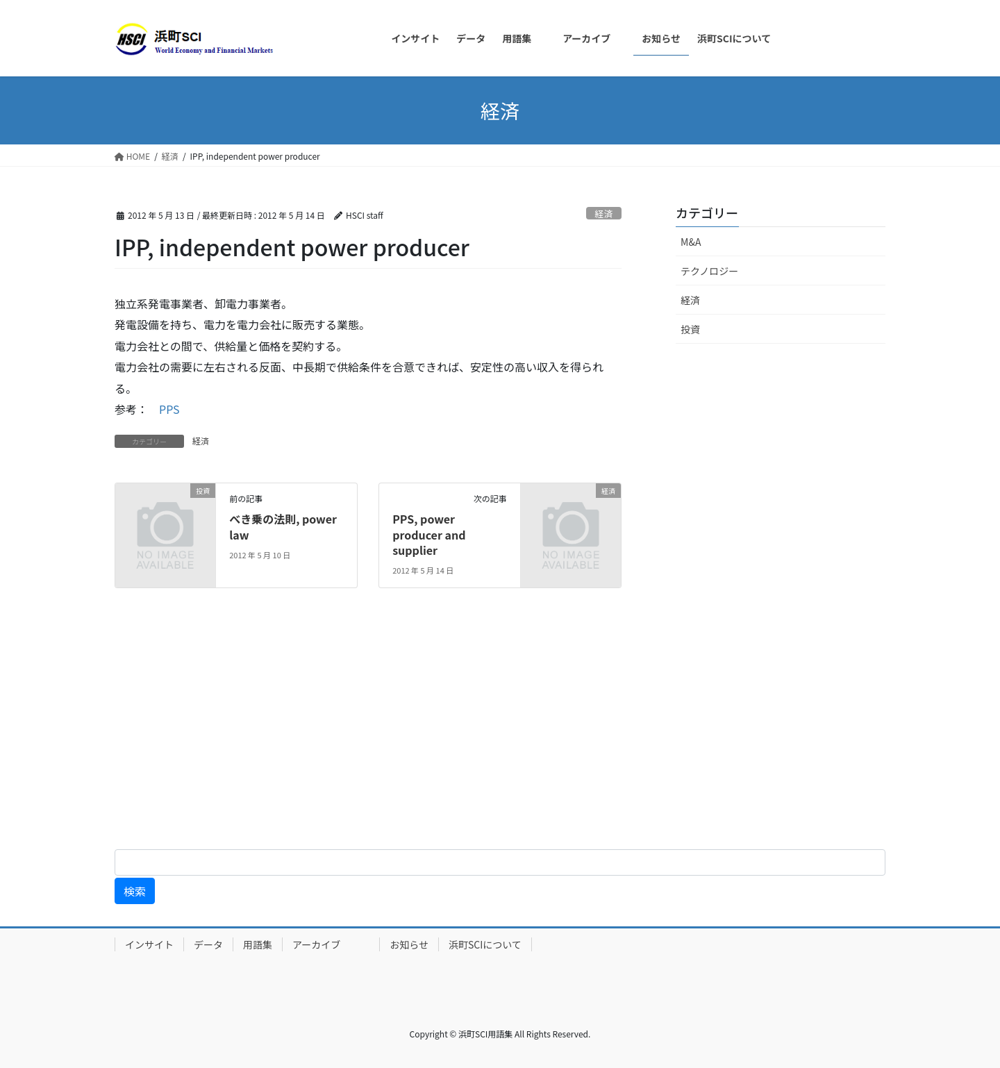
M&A (691, 242)
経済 (604, 213)
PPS (169, 409)
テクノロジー (709, 271)
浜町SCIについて (485, 944)
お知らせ (409, 944)
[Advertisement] (416, 730)
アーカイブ (330, 944)
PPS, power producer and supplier (428, 534)
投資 (690, 329)
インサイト (149, 944)
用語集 (257, 944)
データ (208, 944)
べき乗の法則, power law (283, 526)
